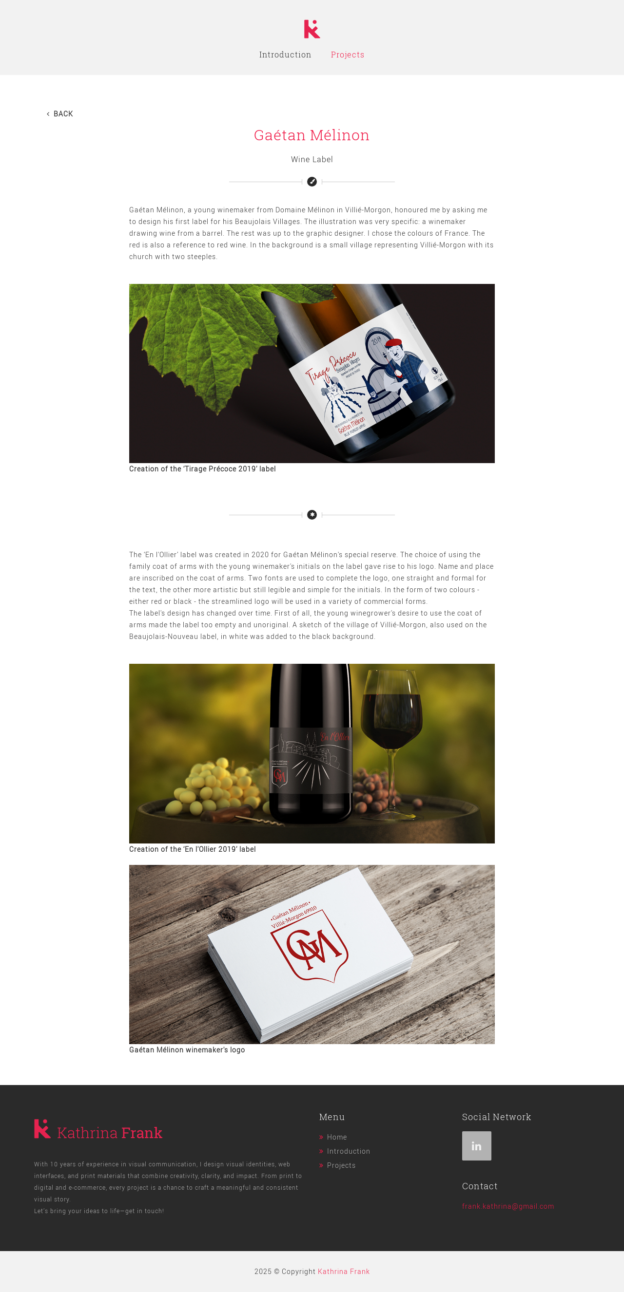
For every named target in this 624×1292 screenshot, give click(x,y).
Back (60, 113)
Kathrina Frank (344, 1271)
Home (337, 1137)
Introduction (285, 54)
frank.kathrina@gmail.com (508, 1206)
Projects (348, 54)
